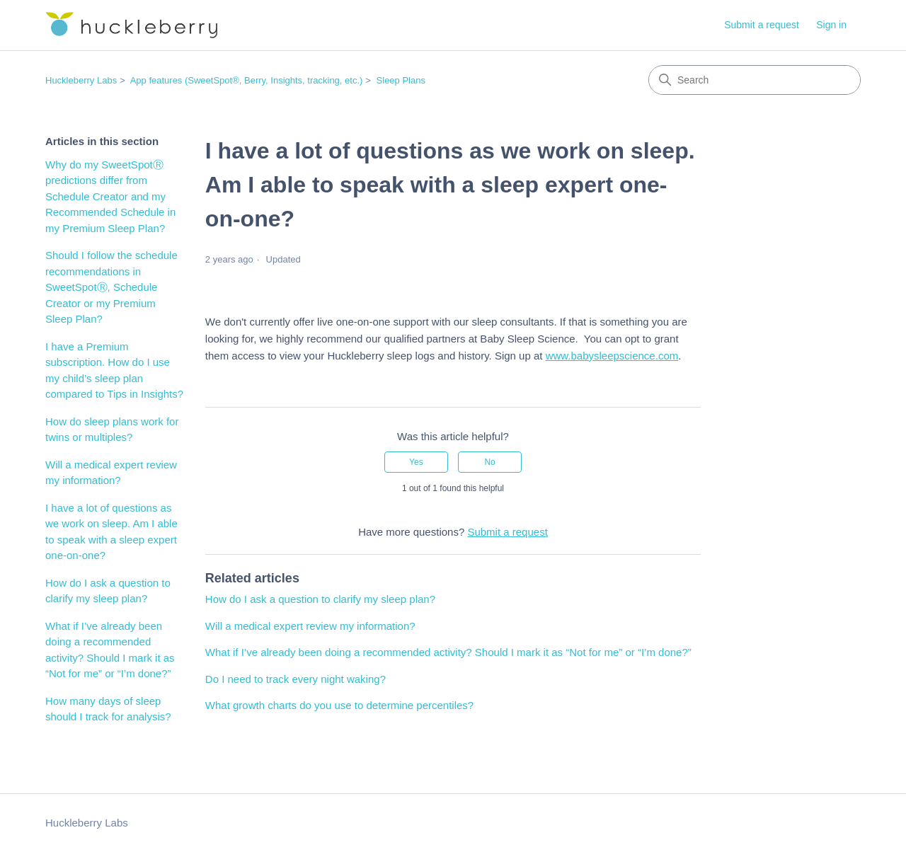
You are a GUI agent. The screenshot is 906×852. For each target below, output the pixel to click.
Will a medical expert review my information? (111, 473)
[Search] (754, 80)
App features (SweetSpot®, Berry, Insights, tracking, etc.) (246, 80)
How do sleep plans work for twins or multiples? (111, 429)
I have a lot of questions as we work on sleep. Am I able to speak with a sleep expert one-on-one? (111, 532)
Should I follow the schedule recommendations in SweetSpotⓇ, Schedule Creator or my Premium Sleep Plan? (111, 287)
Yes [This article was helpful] (416, 462)
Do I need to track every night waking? (295, 679)
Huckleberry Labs (81, 80)
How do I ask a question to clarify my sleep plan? (108, 591)
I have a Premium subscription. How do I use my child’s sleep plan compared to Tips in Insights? (114, 370)
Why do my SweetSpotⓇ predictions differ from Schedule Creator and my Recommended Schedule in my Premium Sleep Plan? (110, 196)
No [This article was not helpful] (489, 462)
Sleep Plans (401, 80)
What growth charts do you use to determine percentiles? (339, 705)
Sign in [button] (831, 24)
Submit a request (761, 24)
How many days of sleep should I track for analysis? (108, 709)
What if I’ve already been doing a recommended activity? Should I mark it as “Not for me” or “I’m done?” (110, 650)
